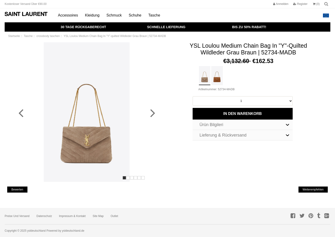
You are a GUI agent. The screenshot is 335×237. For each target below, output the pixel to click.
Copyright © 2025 (16, 230)
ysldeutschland (36, 230)
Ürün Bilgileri (211, 124)
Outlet (114, 216)
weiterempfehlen (313, 189)
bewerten (17, 189)
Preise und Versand (17, 216)
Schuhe (135, 15)
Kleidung (92, 15)
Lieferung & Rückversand (223, 135)
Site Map (98, 216)
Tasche (154, 15)
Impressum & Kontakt (72, 216)
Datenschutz (44, 216)
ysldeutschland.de (73, 230)
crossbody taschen (48, 36)
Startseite (14, 36)
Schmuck (114, 15)
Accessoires (68, 15)
